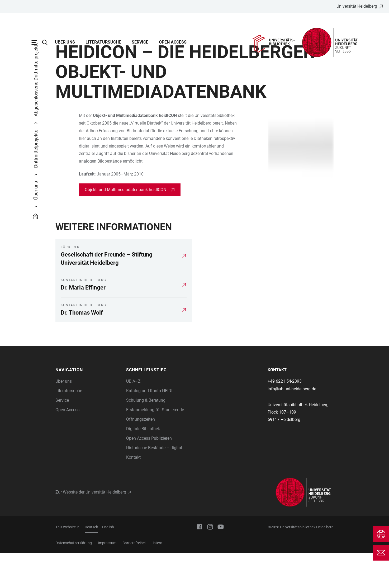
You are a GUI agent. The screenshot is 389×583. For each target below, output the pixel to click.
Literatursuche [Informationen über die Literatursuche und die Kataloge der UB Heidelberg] (68, 420)
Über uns (65, 42)
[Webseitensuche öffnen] (47, 42)
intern (157, 573)
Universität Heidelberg (356, 6)
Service (140, 42)
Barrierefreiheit (134, 573)
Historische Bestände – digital (154, 477)
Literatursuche (103, 42)
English (108, 557)
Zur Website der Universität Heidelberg (90, 522)
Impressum (107, 573)
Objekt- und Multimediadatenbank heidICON (126, 219)
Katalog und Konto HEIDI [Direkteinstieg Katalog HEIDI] (149, 420)
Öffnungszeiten (140, 449)
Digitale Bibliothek (143, 458)
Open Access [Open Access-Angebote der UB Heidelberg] (67, 439)
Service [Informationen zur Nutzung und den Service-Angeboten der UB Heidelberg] (62, 430)
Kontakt (133, 487)
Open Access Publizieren (149, 468)
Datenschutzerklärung (73, 573)
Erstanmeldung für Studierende (155, 439)
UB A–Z (133, 411)
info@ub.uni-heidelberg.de (292, 418)
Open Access (173, 42)
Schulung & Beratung (145, 430)
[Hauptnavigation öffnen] (37, 42)
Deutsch (91, 557)
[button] (88, 400)
